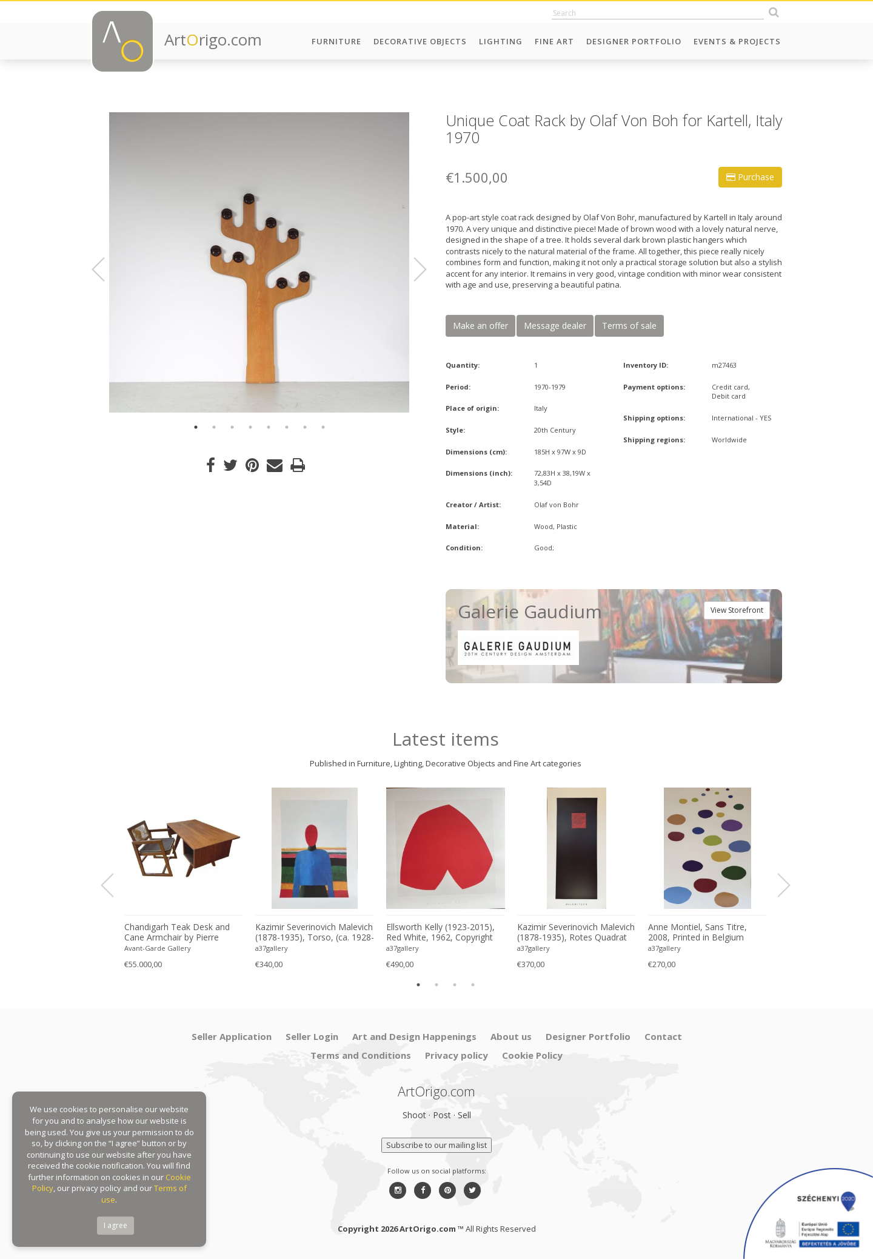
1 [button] (196, 427)
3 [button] (232, 427)
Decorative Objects (420, 41)
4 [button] (250, 427)
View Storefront (737, 610)
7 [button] (305, 427)
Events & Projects (737, 41)
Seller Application (232, 1036)
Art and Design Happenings (414, 1036)
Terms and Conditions (360, 1055)
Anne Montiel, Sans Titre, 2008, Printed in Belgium (697, 932)
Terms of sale (629, 325)
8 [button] (323, 427)
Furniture (336, 41)
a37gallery (271, 948)
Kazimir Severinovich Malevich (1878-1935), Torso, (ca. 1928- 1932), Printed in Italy (314, 932)
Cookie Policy (532, 1055)
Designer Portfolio (633, 41)
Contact (663, 1036)
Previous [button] (105, 269)
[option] (259, 262)
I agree (115, 1225)
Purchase (750, 177)
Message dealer (555, 325)
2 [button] (214, 427)
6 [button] (287, 427)
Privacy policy (456, 1055)
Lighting (501, 41)
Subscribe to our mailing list (436, 1144)
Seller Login (312, 1036)
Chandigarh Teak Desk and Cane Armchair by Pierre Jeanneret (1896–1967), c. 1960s (177, 932)
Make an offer (480, 325)
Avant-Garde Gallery (157, 948)
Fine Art (554, 41)
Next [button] (413, 269)
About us (511, 1036)
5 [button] (269, 427)
